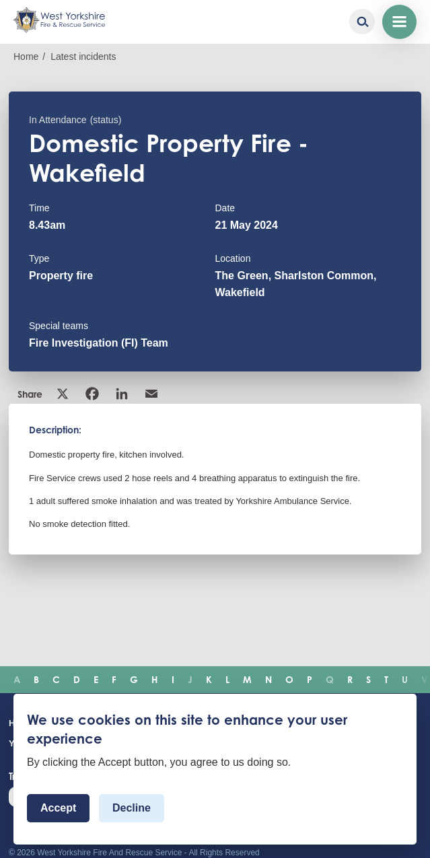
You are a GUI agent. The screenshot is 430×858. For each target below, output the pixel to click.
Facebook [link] (92, 393)
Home (25, 56)
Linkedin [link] (122, 393)
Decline (131, 808)
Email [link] (151, 393)
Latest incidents (83, 56)
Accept (58, 808)
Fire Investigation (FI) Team (98, 343)
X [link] (62, 393)
